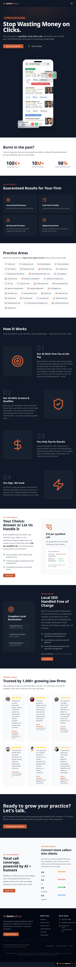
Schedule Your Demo (15, 826)
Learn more (9, 891)
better (12, 3)
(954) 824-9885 (66, 919)
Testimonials (44, 935)
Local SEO (43, 932)
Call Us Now (35, 46)
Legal (71, 946)
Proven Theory (23, 947)
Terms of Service (62, 946)
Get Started (47, 659)
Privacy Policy (50, 946)
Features (43, 919)
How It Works (44, 922)
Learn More (9, 575)
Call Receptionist (45, 929)
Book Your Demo (13, 46)
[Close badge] (72, 963)
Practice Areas (44, 926)
